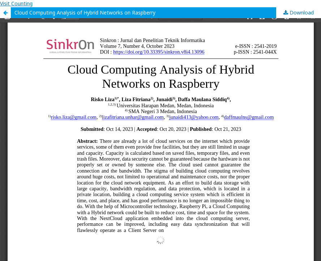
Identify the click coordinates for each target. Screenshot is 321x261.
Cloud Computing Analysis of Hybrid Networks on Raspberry (84, 12)
